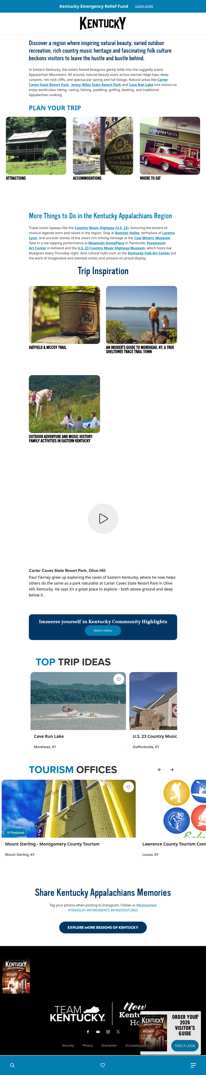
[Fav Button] (118, 679)
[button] (12, 1065)
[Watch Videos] (103, 630)
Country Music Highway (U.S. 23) (101, 227)
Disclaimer (109, 1045)
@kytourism (146, 905)
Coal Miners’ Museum (152, 238)
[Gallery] (103, 6)
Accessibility (134, 1045)
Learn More (144, 6)
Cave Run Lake (141, 84)
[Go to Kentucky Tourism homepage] (103, 23)
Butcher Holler (127, 233)
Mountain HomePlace (106, 243)
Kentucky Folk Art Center (149, 253)
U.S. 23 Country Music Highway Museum (111, 248)
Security (68, 1045)
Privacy (88, 1045)
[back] (159, 770)
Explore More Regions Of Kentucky (103, 927)
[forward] (172, 770)
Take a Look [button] (185, 1045)
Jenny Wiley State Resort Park (96, 84)
